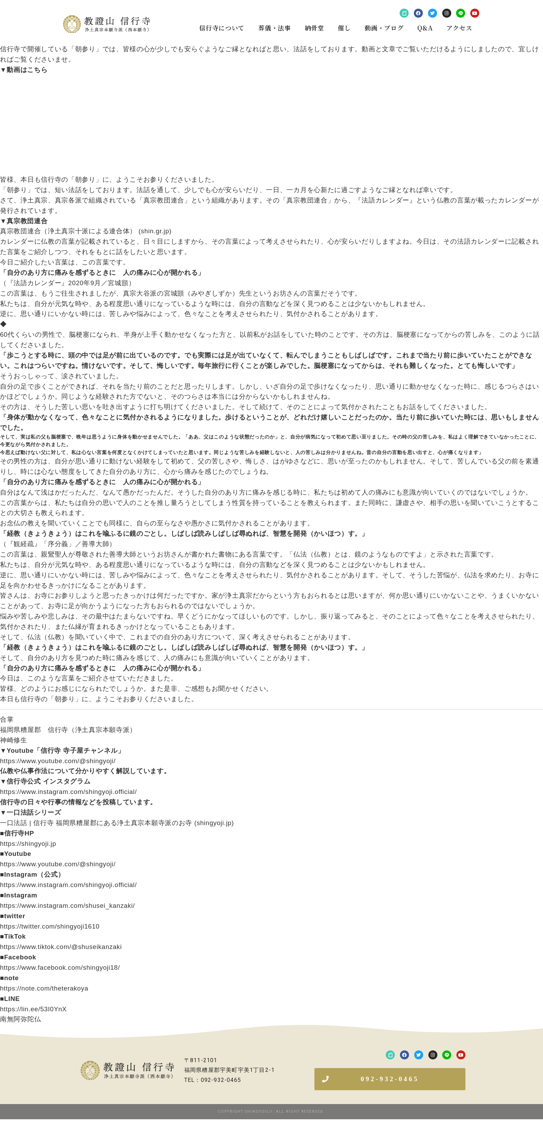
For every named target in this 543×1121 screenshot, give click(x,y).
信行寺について (221, 27)
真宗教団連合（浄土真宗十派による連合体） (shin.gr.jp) (85, 231)
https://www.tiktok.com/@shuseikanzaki (61, 946)
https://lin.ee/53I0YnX (33, 1009)
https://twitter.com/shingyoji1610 (50, 926)
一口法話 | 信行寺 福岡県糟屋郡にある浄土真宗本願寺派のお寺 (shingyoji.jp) (117, 822)
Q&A (425, 27)
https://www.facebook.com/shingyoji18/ (60, 967)
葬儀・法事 (274, 27)
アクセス (459, 27)
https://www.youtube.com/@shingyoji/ (58, 761)
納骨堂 (314, 27)
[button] (389, 1080)
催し (344, 27)
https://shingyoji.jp (28, 843)
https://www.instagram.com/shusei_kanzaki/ (67, 905)
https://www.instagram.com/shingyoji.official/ (68, 791)
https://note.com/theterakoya (44, 988)
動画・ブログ (384, 27)
